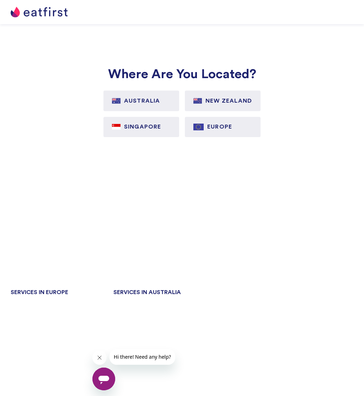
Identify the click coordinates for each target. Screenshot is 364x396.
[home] (39, 12)
